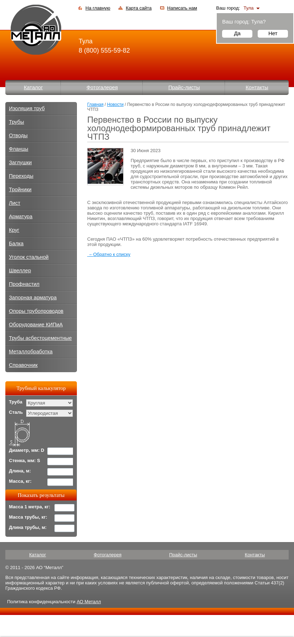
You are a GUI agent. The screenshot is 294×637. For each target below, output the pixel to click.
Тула (248, 8)
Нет (273, 33)
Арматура (20, 216)
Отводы (18, 135)
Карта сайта (138, 8)
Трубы (16, 122)
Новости (115, 104)
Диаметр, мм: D (26, 450)
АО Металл (89, 601)
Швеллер (20, 270)
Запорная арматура (33, 297)
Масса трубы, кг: (28, 517)
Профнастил (24, 284)
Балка (16, 243)
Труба (15, 402)
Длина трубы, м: (28, 527)
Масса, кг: (20, 481)
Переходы (21, 176)
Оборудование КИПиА (36, 324)
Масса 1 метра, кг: (29, 506)
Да (237, 33)
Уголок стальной (29, 257)
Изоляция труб (27, 108)
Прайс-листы (184, 87)
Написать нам (182, 8)
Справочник (23, 365)
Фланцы (18, 149)
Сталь (16, 412)
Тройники (20, 189)
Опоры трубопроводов (36, 311)
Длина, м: (20, 470)
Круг (14, 230)
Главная (95, 104)
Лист (14, 203)
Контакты (257, 87)
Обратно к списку (108, 254)
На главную (97, 8)
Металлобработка (31, 351)
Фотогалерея (102, 87)
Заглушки (20, 162)
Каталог (33, 87)
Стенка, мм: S (24, 460)
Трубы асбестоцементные (40, 338)
